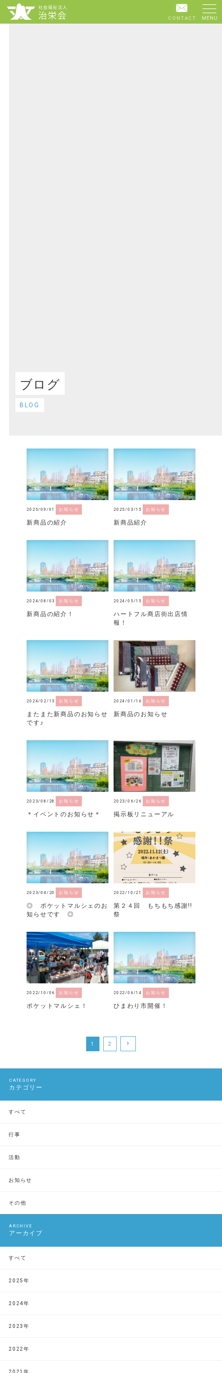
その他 (17, 1203)
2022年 (19, 1349)
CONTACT (182, 11)
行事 (15, 1135)
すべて (17, 1112)
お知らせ (20, 1180)
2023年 (19, 1326)
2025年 (19, 1281)
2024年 (19, 1303)
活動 (15, 1157)
